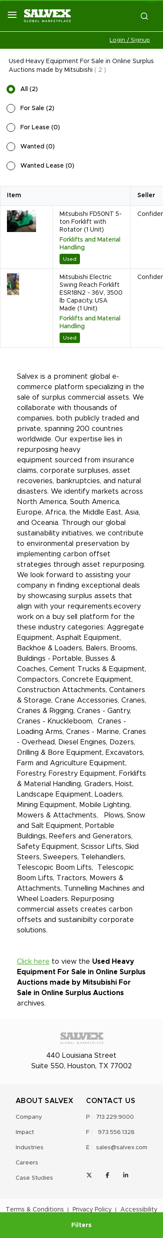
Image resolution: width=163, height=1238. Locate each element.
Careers (27, 1163)
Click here (33, 961)
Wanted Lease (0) (47, 166)
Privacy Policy (92, 1210)
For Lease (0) (40, 127)
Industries (29, 1148)
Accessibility (138, 1210)
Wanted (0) (37, 147)
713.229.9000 (115, 1117)
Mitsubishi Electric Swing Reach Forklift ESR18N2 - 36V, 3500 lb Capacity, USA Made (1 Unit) (91, 293)
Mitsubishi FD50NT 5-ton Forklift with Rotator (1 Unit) (91, 222)
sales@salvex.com (121, 1148)
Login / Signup (130, 40)
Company (29, 1117)
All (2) (29, 89)
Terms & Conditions (35, 1210)
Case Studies (34, 1178)
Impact (25, 1132)
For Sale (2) (37, 108)
